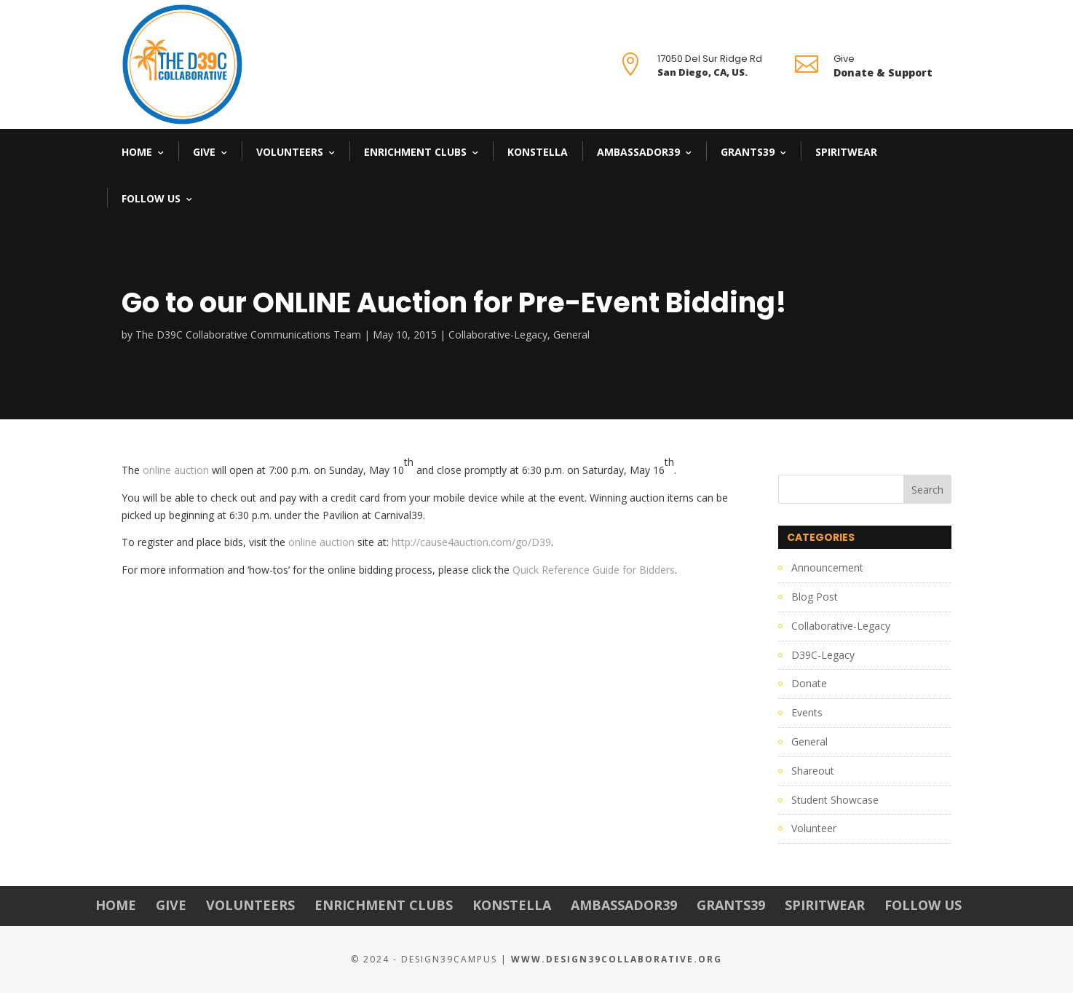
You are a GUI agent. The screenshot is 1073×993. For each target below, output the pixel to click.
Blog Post (814, 597)
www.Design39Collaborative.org (616, 959)
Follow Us (151, 198)
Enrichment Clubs (415, 152)
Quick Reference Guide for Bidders (593, 570)
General (571, 334)
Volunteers (289, 152)
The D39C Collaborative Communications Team (248, 334)
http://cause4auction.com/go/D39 (471, 542)
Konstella (537, 152)
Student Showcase (835, 800)
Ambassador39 (638, 152)
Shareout (812, 771)
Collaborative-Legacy (497, 334)
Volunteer (813, 828)
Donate (809, 683)
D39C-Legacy (823, 655)
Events (807, 712)
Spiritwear (846, 152)
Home (137, 152)
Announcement (827, 567)
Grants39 (748, 152)
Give (204, 152)
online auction (176, 470)
